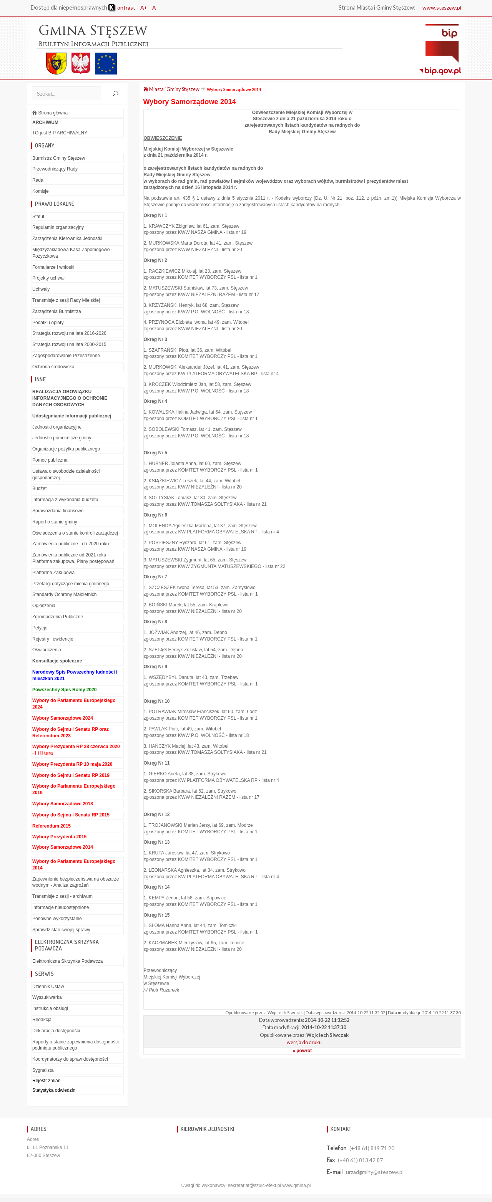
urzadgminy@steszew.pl (375, 1172)
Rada (37, 180)
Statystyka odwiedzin (53, 1090)
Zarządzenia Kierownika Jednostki (67, 239)
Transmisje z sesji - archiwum (62, 896)
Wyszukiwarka (47, 997)
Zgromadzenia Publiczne (57, 617)
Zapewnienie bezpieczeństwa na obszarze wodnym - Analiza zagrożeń (75, 882)
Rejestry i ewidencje (52, 639)
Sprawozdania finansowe (57, 511)
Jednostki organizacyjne (56, 427)
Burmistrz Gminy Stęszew (58, 158)
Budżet (39, 489)
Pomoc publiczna (49, 460)
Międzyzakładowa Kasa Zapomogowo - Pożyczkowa (72, 253)
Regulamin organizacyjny (58, 227)
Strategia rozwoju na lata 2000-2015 (69, 345)
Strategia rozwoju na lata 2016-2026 (69, 333)
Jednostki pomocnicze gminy (61, 438)
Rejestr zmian (46, 1081)
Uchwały (41, 289)
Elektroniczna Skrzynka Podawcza (67, 961)
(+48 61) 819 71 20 (371, 1148)
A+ (145, 7)
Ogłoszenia (43, 606)
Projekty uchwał (48, 278)
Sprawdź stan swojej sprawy (61, 929)
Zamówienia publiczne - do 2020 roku (70, 544)
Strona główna (50, 113)
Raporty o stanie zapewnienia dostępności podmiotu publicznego (75, 1045)
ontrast (122, 7)
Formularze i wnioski (53, 267)
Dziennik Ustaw (48, 986)
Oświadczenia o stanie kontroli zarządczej (75, 533)
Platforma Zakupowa (53, 572)
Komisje (40, 191)
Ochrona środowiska (53, 367)
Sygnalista (42, 1070)
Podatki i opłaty (47, 322)
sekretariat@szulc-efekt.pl (254, 1186)
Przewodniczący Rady (55, 169)
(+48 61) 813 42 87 (360, 1160)
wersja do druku (304, 1042)
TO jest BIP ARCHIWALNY (59, 133)
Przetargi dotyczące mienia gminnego (70, 583)
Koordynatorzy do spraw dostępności (70, 1059)
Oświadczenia (46, 650)
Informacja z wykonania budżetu (65, 500)
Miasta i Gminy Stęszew (171, 89)
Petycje (39, 628)
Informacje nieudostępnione (60, 908)
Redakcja (42, 1020)
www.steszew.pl (441, 7)
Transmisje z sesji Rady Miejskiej (66, 300)
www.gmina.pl (296, 1186)
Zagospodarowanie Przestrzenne (66, 356)
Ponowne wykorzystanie (57, 919)
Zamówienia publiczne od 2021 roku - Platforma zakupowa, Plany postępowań (73, 559)
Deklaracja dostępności (56, 1031)
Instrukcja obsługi (50, 1009)
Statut (38, 216)
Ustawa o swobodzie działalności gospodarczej (66, 475)
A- (157, 7)
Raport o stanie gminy (54, 522)
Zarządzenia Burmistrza (56, 312)
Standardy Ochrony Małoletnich (64, 595)
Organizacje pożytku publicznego (66, 449)
